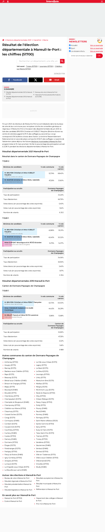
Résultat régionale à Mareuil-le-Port (18, 481)
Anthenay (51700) (11, 362)
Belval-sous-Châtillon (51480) (15, 381)
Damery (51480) (10, 439)
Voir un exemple (96, 45)
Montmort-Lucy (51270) (45, 390)
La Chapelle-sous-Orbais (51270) (16, 467)
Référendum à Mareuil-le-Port (47, 489)
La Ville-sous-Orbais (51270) (46, 362)
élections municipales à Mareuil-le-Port (46, 141)
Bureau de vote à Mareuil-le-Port (16, 478)
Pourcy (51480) (41, 408)
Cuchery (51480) (10, 433)
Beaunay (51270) (10, 378)
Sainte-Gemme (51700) (45, 424)
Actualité (73, 45)
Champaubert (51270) (12, 399)
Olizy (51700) (41, 396)
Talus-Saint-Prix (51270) (45, 433)
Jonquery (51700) (10, 461)
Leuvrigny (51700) (46, 66)
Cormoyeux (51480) (11, 421)
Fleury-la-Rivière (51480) (13, 455)
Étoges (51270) (10, 445)
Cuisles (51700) (10, 436)
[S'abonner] (86, 56)
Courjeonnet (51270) (12, 427)
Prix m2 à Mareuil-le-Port (45, 504)
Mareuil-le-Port (40, 95)
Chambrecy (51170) (11, 396)
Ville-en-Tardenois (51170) (46, 455)
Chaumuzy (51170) (11, 411)
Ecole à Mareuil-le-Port (13, 501)
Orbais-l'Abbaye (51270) (45, 399)
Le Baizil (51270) (42, 368)
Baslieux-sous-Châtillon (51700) (16, 371)
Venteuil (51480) (42, 449)
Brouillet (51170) (10, 393)
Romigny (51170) (42, 418)
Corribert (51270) (10, 424)
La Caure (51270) (10, 464)
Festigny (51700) (10, 452)
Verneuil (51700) (42, 452)
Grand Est (37, 40)
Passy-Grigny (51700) (44, 402)
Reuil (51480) (41, 411)
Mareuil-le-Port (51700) (13, 498)
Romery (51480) (42, 414)
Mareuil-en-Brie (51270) (45, 381)
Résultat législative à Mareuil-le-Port (18, 490)
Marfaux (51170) (42, 384)
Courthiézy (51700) (11, 430)
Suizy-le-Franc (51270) (44, 430)
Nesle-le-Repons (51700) (45, 393)
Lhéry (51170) (41, 378)
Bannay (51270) (10, 368)
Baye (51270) (9, 374)
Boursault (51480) (11, 390)
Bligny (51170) (9, 387)
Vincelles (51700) (42, 464)
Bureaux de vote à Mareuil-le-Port (46, 92)
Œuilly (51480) (41, 467)
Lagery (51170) (41, 365)
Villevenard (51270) (43, 461)
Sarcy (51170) (41, 427)
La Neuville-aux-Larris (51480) (15, 470)
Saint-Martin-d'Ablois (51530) (47, 421)
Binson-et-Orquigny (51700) (15, 384)
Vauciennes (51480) (43, 445)
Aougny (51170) (10, 365)
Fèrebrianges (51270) (12, 449)
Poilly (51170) (41, 405)
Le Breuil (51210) (42, 371)
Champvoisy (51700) (12, 405)
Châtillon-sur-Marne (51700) (15, 408)
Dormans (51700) (11, 442)
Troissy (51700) (32, 66)
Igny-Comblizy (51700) (13, 458)
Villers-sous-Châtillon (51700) (47, 458)
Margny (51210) (41, 387)
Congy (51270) (9, 418)
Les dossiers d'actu (77, 51)
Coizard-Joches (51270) (13, 414)
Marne (45, 40)
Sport (72, 48)
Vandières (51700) (43, 442)
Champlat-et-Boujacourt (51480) (16, 402)
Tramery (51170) (42, 436)
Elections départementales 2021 (18, 40)
